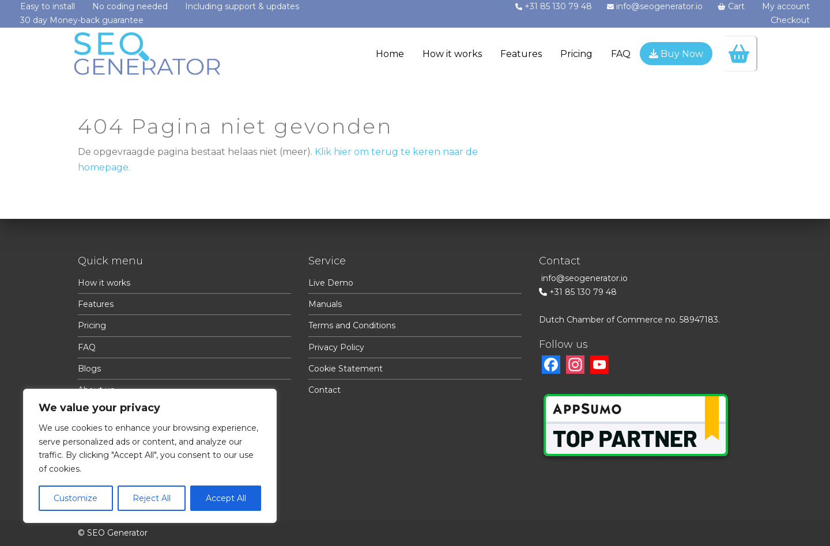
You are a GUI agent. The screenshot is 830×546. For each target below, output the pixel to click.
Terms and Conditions (351, 325)
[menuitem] (390, 55)
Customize (75, 498)
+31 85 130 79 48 (583, 292)
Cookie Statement (345, 368)
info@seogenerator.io (584, 278)
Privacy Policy (336, 347)
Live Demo (330, 283)
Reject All (152, 498)
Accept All (226, 498)
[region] (150, 456)
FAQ (87, 347)
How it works (104, 283)
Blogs (89, 368)
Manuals (325, 304)
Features (96, 304)
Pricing (92, 325)
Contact (324, 390)
